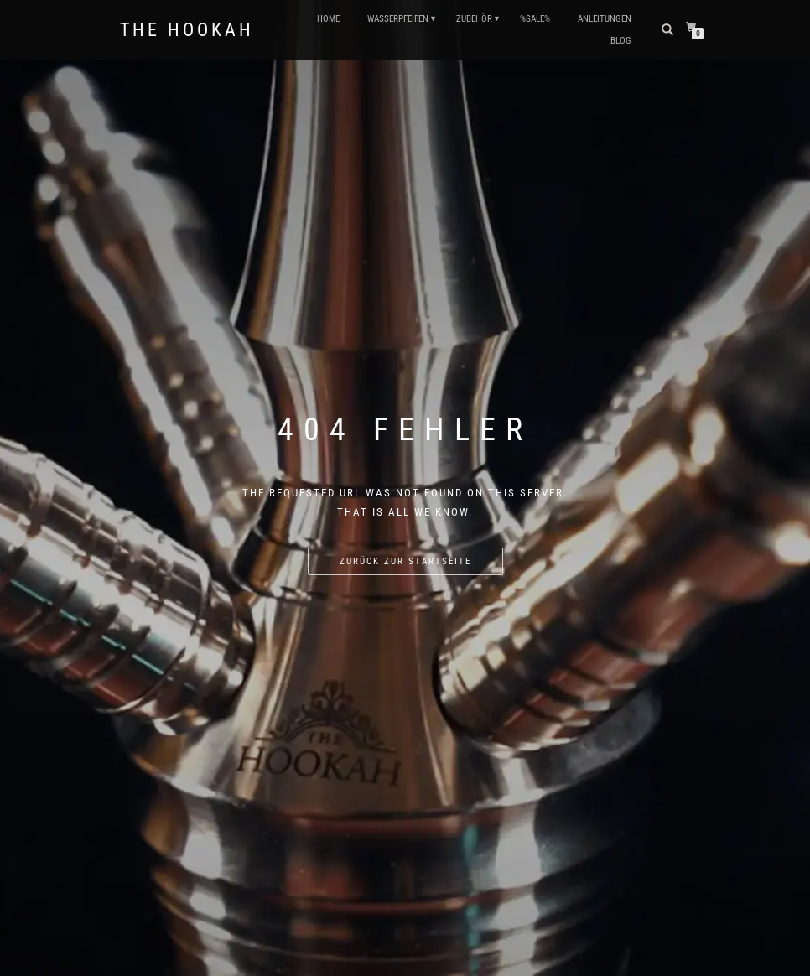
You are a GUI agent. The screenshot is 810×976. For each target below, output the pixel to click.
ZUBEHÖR (474, 18)
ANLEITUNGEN (604, 18)
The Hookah (187, 30)
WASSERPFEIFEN (397, 18)
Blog (620, 40)
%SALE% (535, 18)
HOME (328, 18)
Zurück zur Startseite (405, 561)
